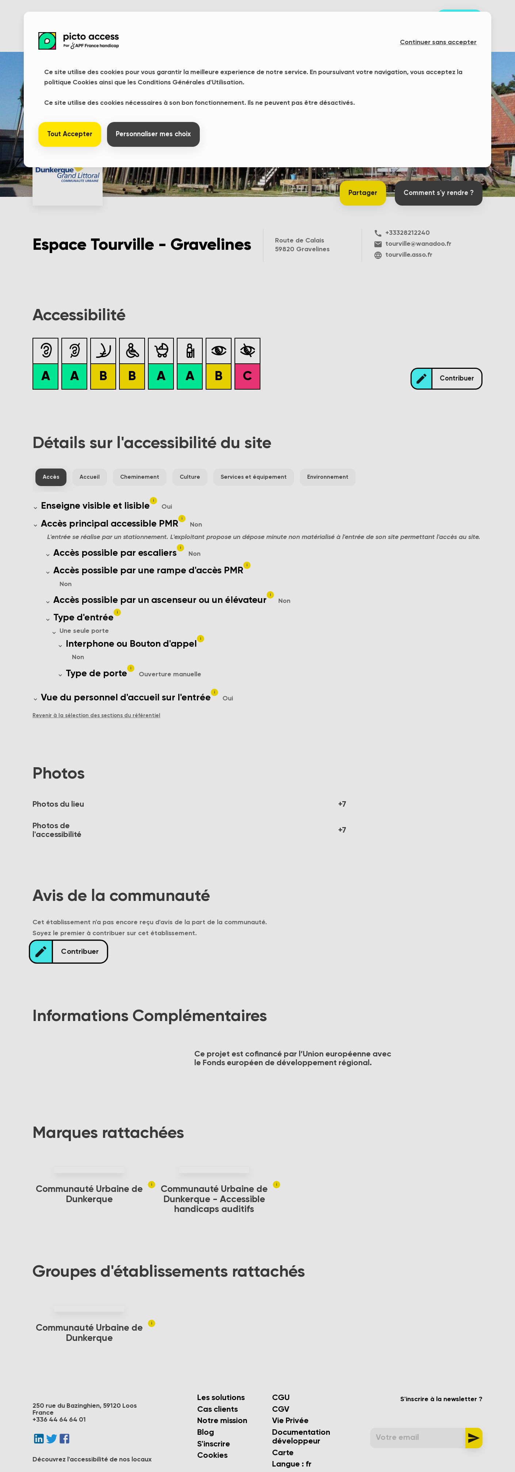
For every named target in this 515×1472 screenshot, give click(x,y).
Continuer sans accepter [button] (438, 42)
